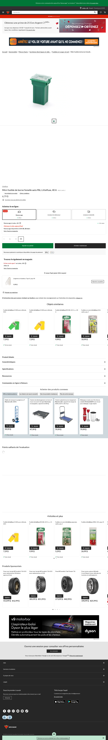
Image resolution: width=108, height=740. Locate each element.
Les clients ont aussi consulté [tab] (29, 394)
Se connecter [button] (54, 651)
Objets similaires (24, 193)
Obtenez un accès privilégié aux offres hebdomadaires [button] (53, 738)
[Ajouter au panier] (97, 281)
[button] (95, 12)
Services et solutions (54, 669)
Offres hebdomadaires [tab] (10, 394)
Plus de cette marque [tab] (66, 394)
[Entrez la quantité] (10, 239)
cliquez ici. (79, 298)
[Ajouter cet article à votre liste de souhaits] (21, 239)
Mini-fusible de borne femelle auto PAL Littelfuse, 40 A (29, 190)
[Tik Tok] (26, 711)
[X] (8, 711)
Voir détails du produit (11, 193)
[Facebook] (4, 711)
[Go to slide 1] (54, 121)
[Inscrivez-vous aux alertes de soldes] (14, 200)
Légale (54, 682)
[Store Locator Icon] (81, 8)
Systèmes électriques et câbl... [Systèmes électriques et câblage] (40, 52)
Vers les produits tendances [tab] (48, 394)
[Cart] (105, 12)
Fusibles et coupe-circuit (60, 52)
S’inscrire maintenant (76, 655)
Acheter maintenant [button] (80, 245)
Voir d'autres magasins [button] (11, 231)
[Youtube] (17, 711)
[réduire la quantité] (16, 239)
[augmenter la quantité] (4, 239)
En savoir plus (94, 3)
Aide (54, 663)
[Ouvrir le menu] (3, 12)
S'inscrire (7, 698)
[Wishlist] (101, 12)
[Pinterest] (22, 711)
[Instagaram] (13, 711)
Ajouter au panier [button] (27, 245)
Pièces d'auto (23, 52)
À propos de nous (54, 676)
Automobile (13, 52)
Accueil (4, 52)
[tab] (19, 215)
